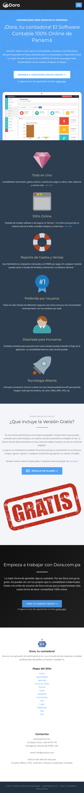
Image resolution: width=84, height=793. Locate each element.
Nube (42, 690)
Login (42, 704)
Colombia (68, 762)
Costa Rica (37, 762)
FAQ (42, 711)
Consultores (42, 697)
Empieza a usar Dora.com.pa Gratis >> (42, 74)
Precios (42, 687)
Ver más (49, 185)
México (23, 762)
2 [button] (42, 137)
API (41, 700)
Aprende (42, 680)
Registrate (42, 707)
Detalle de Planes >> (42, 471)
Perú (30, 762)
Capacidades (42, 676)
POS (42, 714)
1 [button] (39, 137)
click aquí (73, 461)
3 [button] (44, 137)
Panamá (47, 762)
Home (42, 673)
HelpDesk (42, 694)
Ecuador (15, 762)
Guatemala (57, 762)
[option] (42, 118)
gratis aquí (61, 81)
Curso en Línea (42, 683)
